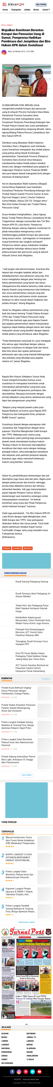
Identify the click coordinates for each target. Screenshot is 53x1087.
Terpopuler (16, 10)
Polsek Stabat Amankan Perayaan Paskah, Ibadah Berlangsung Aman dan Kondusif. (18, 708)
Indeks (27, 10)
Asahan (4, 1033)
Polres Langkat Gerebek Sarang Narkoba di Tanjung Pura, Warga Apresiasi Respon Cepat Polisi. (17, 725)
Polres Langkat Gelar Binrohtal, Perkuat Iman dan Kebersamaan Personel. (17, 742)
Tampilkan (46, 679)
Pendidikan (6, 1052)
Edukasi (10, 25)
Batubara (31, 1033)
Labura (4, 1041)
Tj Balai (30, 1059)
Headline (17, 548)
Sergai (4, 1056)
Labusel (30, 1041)
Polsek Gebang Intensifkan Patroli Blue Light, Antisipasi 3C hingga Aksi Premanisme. (18, 759)
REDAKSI (17, 1079)
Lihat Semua (27, 775)
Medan (30, 1044)
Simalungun (32, 1056)
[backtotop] (26, 1025)
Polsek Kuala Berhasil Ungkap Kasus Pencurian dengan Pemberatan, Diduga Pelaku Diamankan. (16, 690)
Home (5, 10)
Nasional (28, 548)
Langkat (5, 1044)
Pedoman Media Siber (31, 1079)
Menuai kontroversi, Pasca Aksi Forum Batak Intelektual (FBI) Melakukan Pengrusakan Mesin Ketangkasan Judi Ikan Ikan (21, 840)
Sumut (4, 1059)
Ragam (30, 1052)
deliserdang (7, 1063)
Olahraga (31, 1048)
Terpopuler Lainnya (26, 922)
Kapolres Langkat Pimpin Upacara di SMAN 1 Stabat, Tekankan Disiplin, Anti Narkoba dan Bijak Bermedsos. (19, 891)
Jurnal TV (46, 10)
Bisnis (36, 10)
